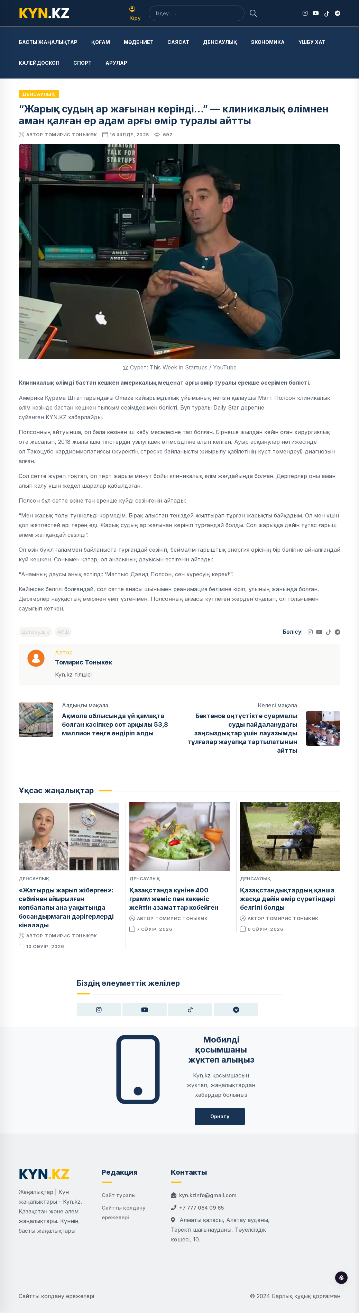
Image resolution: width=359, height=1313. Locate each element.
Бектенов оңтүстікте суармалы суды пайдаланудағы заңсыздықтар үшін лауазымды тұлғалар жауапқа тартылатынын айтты (242, 733)
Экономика (268, 42)
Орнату (219, 1116)
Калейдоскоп (39, 63)
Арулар (116, 63)
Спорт (82, 63)
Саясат (178, 42)
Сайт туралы (119, 1195)
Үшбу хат (311, 42)
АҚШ (63, 631)
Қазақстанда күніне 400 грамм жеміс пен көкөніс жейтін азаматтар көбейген (173, 899)
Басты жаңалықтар (48, 42)
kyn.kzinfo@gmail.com (208, 1195)
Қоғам (100, 42)
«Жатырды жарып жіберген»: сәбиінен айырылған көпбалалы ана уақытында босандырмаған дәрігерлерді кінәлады (66, 908)
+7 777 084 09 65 (201, 1207)
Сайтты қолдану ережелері (56, 1296)
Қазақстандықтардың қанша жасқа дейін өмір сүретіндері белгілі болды (287, 899)
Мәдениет (139, 42)
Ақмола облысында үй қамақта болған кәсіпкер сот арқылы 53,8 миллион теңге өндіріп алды (115, 724)
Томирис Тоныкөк (71, 134)
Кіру (135, 13)
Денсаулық (220, 42)
